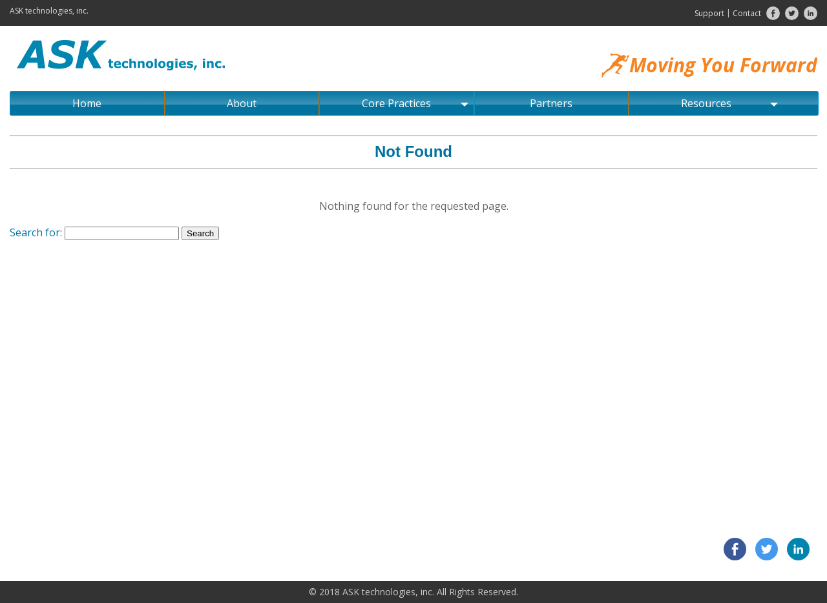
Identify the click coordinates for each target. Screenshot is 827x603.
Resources (729, 103)
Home (86, 103)
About (241, 103)
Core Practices (415, 103)
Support (709, 13)
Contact (747, 13)
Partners (551, 103)
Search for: (36, 232)
